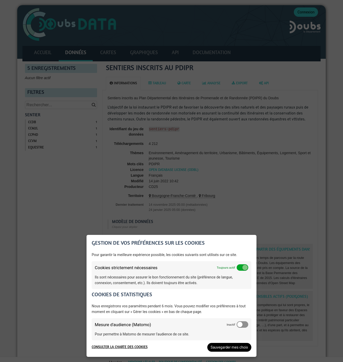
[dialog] (171, 296)
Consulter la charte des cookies (120, 347)
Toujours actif (226, 267)
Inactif (231, 324)
